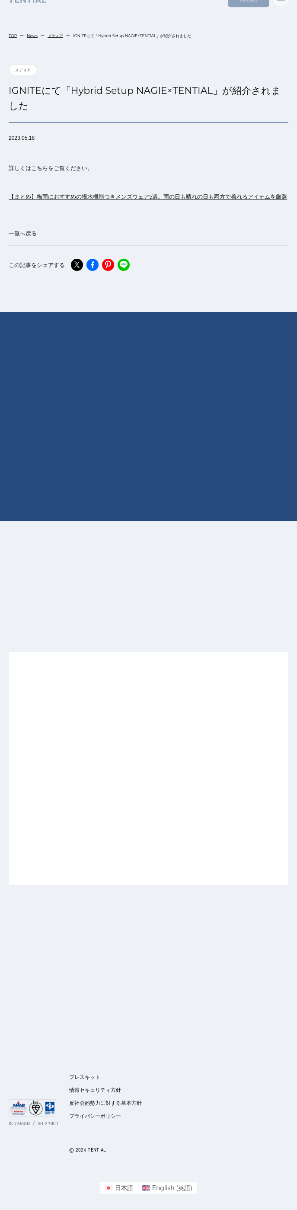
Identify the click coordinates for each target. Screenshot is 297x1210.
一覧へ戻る (23, 233)
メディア (55, 35)
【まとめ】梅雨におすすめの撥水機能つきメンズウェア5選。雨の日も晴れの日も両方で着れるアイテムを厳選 (148, 196)
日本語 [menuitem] (124, 1188)
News (32, 35)
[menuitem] (118, 1188)
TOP (13, 35)
